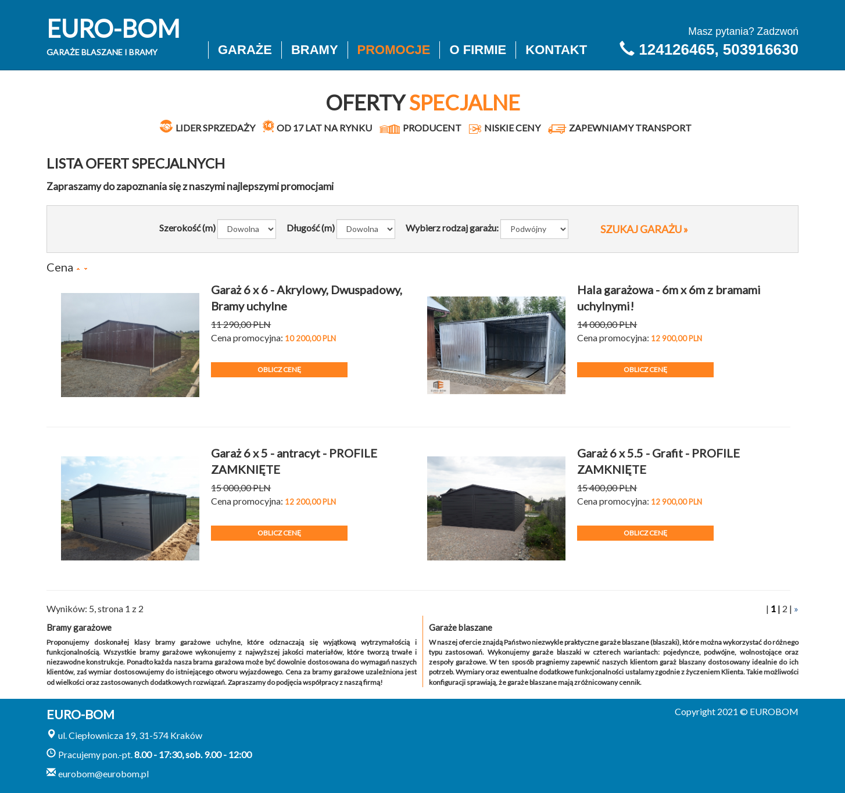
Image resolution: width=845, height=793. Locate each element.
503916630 (761, 49)
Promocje (394, 49)
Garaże (245, 49)
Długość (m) (311, 227)
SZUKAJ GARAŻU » (644, 229)
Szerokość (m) (187, 227)
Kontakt (556, 49)
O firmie (477, 49)
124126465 (676, 49)
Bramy (314, 49)
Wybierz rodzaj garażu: (452, 227)
